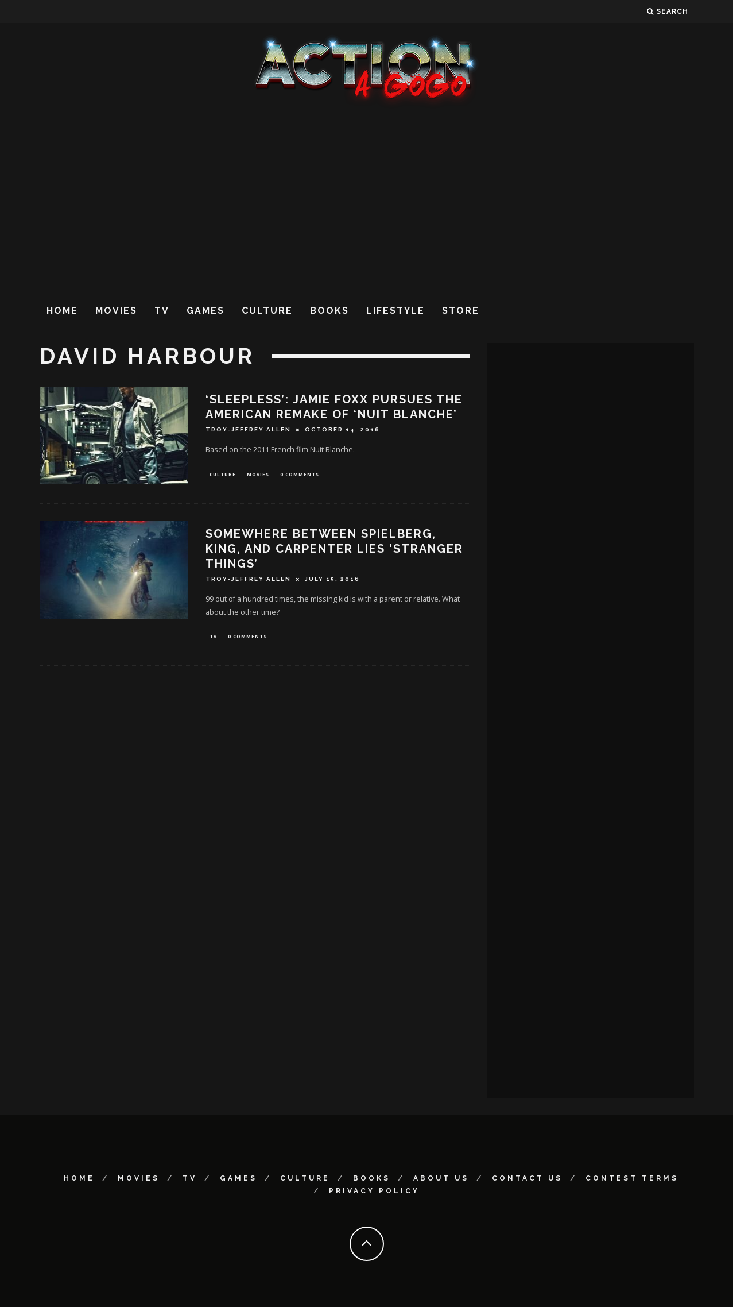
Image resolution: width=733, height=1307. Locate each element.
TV (161, 310)
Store (460, 310)
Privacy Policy (374, 1191)
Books (329, 310)
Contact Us (527, 1178)
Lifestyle (395, 310)
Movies (116, 310)
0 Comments (299, 475)
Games (205, 310)
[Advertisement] (367, 200)
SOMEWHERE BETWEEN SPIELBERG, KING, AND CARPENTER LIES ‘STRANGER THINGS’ (334, 550)
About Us (441, 1178)
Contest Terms (631, 1178)
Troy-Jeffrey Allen (248, 429)
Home (62, 310)
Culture (267, 310)
